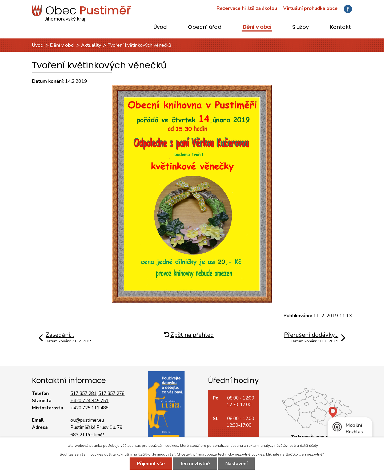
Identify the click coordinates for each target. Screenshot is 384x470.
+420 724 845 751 (89, 401)
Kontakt (340, 27)
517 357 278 (111, 393)
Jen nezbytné (195, 463)
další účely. (309, 445)
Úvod (160, 27)
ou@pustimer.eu (87, 420)
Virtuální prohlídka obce (310, 8)
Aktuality (91, 45)
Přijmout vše (151, 463)
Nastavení (236, 463)
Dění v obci (257, 27)
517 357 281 (83, 393)
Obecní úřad (205, 27)
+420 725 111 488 (89, 408)
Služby (300, 27)
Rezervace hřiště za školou (247, 8)
